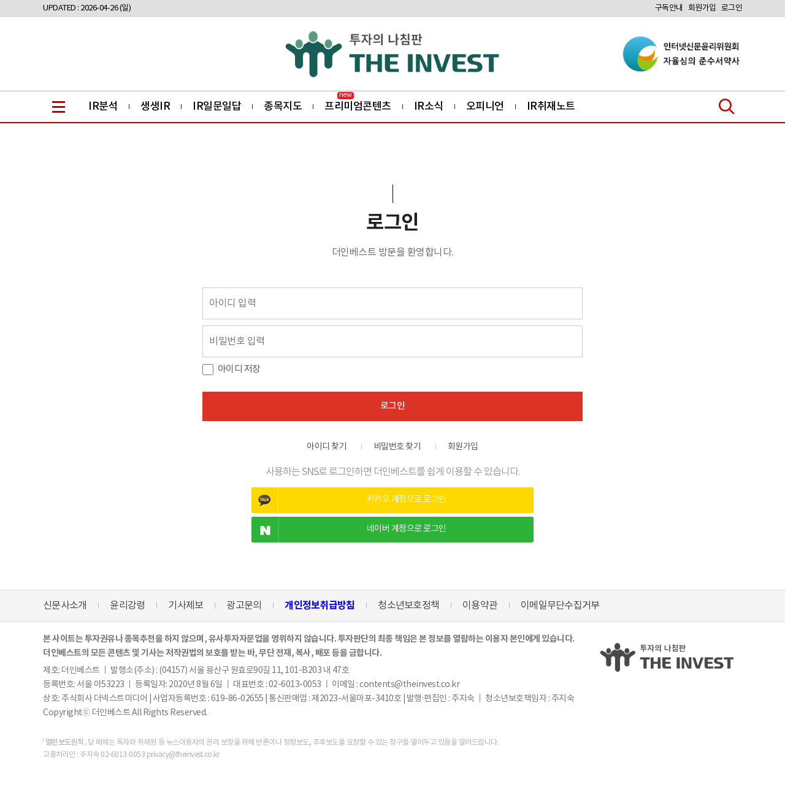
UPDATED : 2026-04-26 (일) (87, 8)
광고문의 (243, 605)
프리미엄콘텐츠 (357, 107)
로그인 (732, 8)
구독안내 (669, 8)
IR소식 (428, 107)
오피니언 (485, 107)
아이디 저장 (239, 369)
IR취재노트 (551, 107)
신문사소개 (64, 605)
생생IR (155, 107)
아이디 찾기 (327, 447)
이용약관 (479, 605)
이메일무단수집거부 (560, 605)
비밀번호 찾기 (397, 447)
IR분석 (103, 107)
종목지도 (283, 107)
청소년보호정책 (408, 605)
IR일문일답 (217, 107)
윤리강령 (127, 605)
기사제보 (185, 605)
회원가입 (702, 8)
